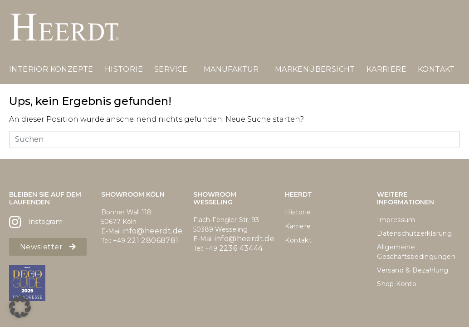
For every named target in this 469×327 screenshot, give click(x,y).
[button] (20, 307)
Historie (124, 69)
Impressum (396, 220)
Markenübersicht (315, 69)
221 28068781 (153, 240)
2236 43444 (241, 248)
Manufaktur (231, 69)
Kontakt (436, 69)
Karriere (386, 69)
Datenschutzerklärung (414, 233)
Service (171, 69)
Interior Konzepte (51, 69)
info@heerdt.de (152, 231)
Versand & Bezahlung (413, 270)
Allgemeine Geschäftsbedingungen (416, 252)
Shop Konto (396, 284)
